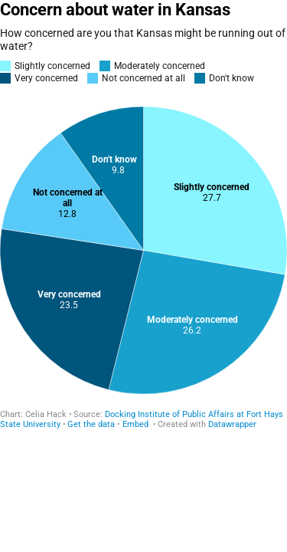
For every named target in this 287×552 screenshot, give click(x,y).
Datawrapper (232, 424)
